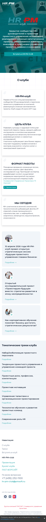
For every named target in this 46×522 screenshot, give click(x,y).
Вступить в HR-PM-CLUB (23, 54)
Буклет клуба (8, 466)
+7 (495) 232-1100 (12, 478)
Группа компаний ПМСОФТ (13, 506)
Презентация (10, 187)
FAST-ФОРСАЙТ (9, 470)
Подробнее (6, 359)
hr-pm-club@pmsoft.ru (13, 481)
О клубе (6, 445)
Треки (5, 449)
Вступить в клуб (9, 452)
